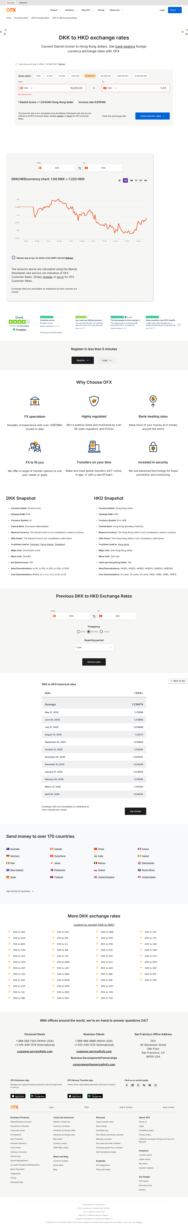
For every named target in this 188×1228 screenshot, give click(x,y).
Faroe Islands (47, 544)
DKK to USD (151, 944)
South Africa (148, 870)
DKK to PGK (107, 944)
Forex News (58, 1165)
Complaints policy (146, 1130)
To (103, 81)
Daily (83, 631)
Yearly (106, 631)
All (145, 180)
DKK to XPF (150, 974)
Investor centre (145, 1155)
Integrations (15, 1173)
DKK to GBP (19, 998)
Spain (13, 877)
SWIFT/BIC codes (60, 1147)
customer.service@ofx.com (34, 1051)
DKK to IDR (62, 938)
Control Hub (15, 1156)
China (101, 849)
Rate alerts (57, 1139)
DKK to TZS (150, 938)
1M (131, 180)
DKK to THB (107, 992)
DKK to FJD (19, 992)
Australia (14, 849)
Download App (16, 1182)
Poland (101, 870)
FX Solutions (15, 1135)
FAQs (86, 1107)
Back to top (178, 680)
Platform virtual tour (61, 1122)
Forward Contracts (18, 1143)
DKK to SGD (107, 986)
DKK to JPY (63, 956)
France (145, 849)
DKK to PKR (107, 956)
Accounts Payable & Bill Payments (25, 1165)
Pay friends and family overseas (109, 1135)
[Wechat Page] (144, 1085)
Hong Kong (123, 544)
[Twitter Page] (138, 1085)
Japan (57, 863)
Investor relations (146, 1168)
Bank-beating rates (153, 416)
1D (119, 180)
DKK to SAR (107, 968)
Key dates (143, 1163)
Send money (101, 1126)
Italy (12, 863)
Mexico (101, 863)
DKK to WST (151, 962)
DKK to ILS (62, 944)
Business (11, 3)
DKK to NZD (63, 998)
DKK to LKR (63, 968)
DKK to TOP (107, 998)
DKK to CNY (19, 968)
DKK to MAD (63, 974)
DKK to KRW (63, 962)
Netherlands (148, 863)
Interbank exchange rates (64, 1130)
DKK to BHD (19, 944)
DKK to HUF (63, 932)
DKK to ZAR (151, 980)
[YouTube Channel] (150, 1085)
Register (175, 10)
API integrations (103, 1165)
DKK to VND (151, 950)
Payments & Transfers (19, 1126)
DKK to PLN (107, 962)
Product (53, 10)
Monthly (94, 631)
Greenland (60, 544)
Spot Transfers (16, 1139)
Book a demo (168, 1107)
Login (51, 1107)
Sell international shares (106, 1152)
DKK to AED (19, 932)
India (100, 856)
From (20, 81)
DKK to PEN (107, 938)
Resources (115, 10)
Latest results (144, 1159)
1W (125, 180)
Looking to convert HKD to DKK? (94, 924)
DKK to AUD (19, 938)
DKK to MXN (63, 980)
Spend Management (19, 1160)
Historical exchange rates (64, 1135)
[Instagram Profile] (155, 1085)
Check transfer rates (105, 1122)
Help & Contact (126, 1107)
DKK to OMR (107, 932)
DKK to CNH (19, 962)
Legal (141, 1126)
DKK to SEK (107, 980)
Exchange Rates (21, 18)
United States (149, 877)
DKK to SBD (107, 974)
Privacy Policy (145, 1135)
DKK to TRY (151, 932)
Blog (55, 1169)
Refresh (61, 64)
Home (8, 18)
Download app (102, 1130)
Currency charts (60, 1143)
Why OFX (86, 10)
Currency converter (61, 1126)
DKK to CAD (19, 950)
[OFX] (11, 10)
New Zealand (16, 870)
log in (69, 116)
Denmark (34, 544)
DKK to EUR (19, 986)
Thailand (58, 877)
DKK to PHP (107, 950)
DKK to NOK (63, 992)
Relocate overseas (104, 1139)
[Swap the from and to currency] (94, 88)
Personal (23, 3)
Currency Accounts (18, 1152)
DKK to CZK (19, 974)
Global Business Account (20, 1122)
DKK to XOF (151, 968)
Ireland (145, 856)
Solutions (69, 10)
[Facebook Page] (127, 1085)
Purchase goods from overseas (109, 1147)
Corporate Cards (17, 1130)
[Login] (162, 10)
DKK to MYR (63, 986)
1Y (136, 180)
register (60, 116)
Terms (140, 1222)
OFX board (143, 1181)
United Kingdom (106, 877)
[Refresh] (16, 64)
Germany (14, 856)
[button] (38, 76)
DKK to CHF (19, 956)
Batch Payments (17, 1169)
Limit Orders (15, 1147)
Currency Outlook (60, 1161)
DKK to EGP (19, 980)
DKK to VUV (151, 956)
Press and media (103, 1169)
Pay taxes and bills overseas (108, 1143)
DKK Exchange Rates (40, 18)
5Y (140, 180)
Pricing (101, 10)
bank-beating (125, 46)
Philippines (59, 870)
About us (143, 1122)
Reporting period (94, 640)
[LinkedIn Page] (132, 1085)
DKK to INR (62, 950)
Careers (142, 1190)
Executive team (145, 1185)
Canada (58, 849)
